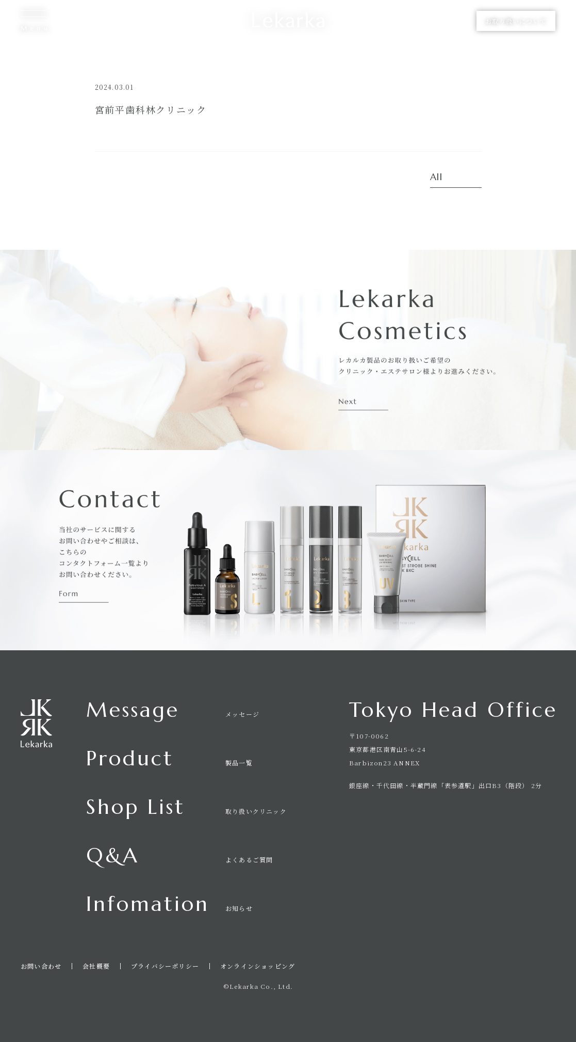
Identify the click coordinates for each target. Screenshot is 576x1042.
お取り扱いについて (516, 21)
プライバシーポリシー (165, 966)
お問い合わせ (41, 966)
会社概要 (96, 966)
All (436, 177)
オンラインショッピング (257, 966)
